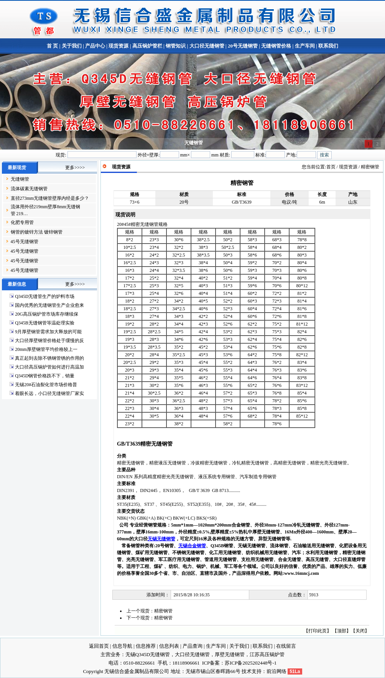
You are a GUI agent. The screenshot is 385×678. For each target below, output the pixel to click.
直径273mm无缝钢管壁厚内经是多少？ (50, 198)
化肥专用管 (22, 222)
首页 (331, 167)
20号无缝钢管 (243, 46)
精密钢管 (163, 611)
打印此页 (317, 631)
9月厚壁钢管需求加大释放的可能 (48, 331)
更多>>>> (75, 167)
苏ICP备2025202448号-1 (250, 663)
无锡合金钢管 (192, 545)
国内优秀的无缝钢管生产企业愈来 (49, 305)
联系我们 (327, 46)
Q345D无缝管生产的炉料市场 (44, 296)
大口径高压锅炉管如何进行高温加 (49, 367)
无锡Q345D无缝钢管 (147, 654)
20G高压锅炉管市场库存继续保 (46, 314)
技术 (247, 671)
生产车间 (305, 46)
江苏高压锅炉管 (267, 654)
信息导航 (122, 646)
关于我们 (72, 46)
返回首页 (99, 646)
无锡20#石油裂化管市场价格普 (46, 384)
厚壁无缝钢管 (230, 654)
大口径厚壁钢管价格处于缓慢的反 (49, 340)
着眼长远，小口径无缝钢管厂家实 (49, 393)
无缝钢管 (20, 179)
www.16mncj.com (301, 573)
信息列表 (169, 646)
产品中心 (95, 46)
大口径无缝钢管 (206, 46)
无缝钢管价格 (276, 46)
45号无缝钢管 (24, 241)
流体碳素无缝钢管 (29, 188)
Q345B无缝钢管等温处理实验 (44, 323)
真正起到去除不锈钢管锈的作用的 (49, 358)
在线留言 (286, 646)
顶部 (341, 631)
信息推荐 (146, 646)
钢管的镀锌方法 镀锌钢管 (37, 232)
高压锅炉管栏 (147, 46)
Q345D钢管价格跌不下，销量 (44, 375)
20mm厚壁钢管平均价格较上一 (46, 349)
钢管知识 (176, 46)
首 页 (52, 46)
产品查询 (192, 646)
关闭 (360, 631)
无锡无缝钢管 (161, 538)
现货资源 (118, 46)
